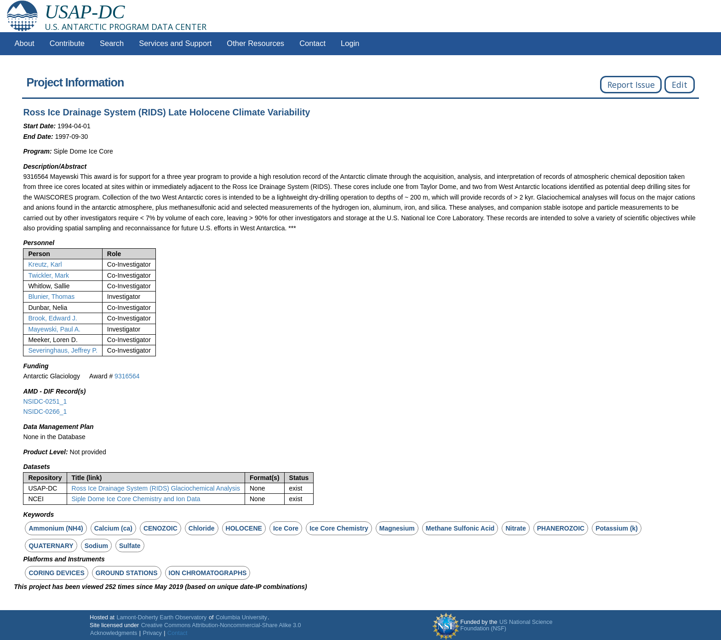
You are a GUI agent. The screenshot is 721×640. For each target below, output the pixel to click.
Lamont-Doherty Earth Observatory (161, 617)
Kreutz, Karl (45, 264)
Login (350, 43)
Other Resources (255, 43)
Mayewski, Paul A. (54, 329)
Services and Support (175, 43)
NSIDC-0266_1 (45, 411)
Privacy (152, 633)
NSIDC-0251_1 (45, 401)
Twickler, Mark (48, 275)
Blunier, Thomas (51, 296)
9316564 (127, 376)
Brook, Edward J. (52, 318)
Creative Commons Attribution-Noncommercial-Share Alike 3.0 (221, 625)
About (24, 43)
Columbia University (241, 617)
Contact (312, 43)
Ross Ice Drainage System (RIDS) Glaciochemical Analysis (156, 488)
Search (112, 43)
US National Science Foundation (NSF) (506, 625)
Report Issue (631, 84)
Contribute (67, 43)
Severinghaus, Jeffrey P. (62, 350)
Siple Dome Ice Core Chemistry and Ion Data (136, 499)
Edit (679, 84)
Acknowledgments (113, 633)
